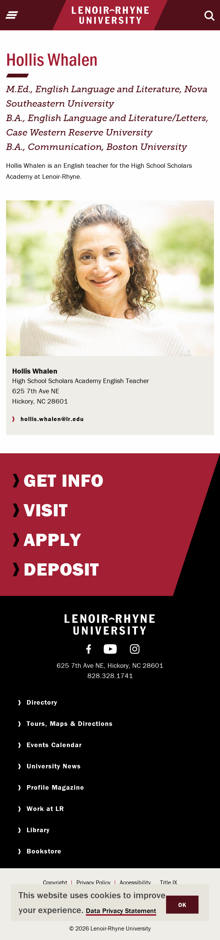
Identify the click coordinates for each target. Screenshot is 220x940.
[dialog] (110, 902)
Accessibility (135, 882)
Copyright (55, 882)
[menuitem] (110, 480)
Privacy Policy (93, 882)
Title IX (168, 882)
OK (182, 904)
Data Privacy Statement (121, 910)
